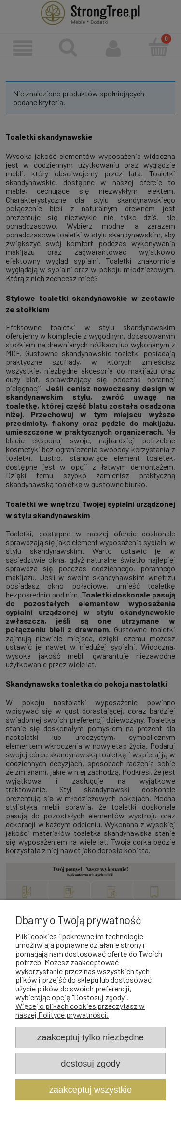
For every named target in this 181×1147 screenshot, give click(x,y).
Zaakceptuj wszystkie (90, 1089)
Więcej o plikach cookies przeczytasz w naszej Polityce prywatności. (80, 1010)
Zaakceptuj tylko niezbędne (90, 1037)
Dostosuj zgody (90, 1063)
